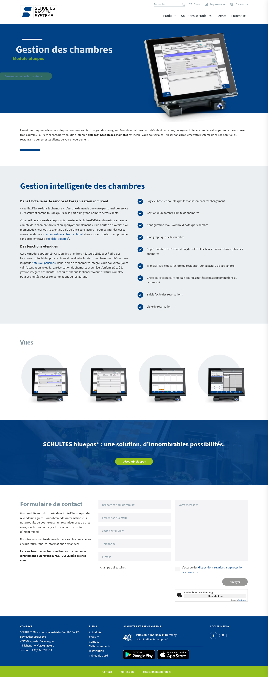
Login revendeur (218, 4)
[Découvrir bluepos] (134, 461)
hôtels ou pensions (44, 263)
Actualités (95, 632)
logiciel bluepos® (58, 238)
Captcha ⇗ (238, 600)
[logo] (38, 12)
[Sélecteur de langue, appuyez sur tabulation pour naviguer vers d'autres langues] (241, 4)
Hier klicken (215, 596)
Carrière (94, 637)
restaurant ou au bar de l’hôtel (64, 234)
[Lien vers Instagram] (223, 635)
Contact (198, 4)
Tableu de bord (98, 655)
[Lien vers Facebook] (213, 635)
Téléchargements (100, 646)
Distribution (96, 651)
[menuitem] (170, 18)
